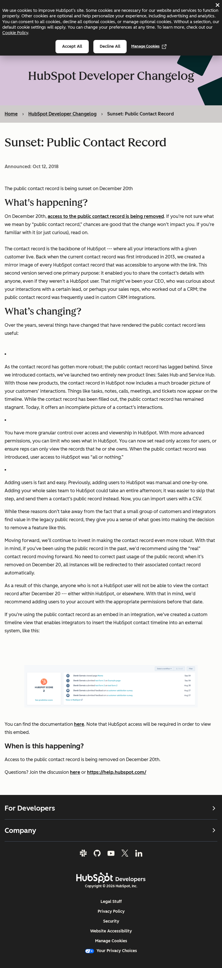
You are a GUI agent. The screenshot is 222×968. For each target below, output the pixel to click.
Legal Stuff (111, 901)
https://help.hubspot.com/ (116, 772)
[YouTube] (111, 853)
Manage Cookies (148, 46)
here (79, 724)
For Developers (111, 808)
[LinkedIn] (138, 853)
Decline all (110, 46)
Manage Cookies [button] (111, 940)
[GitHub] (97, 853)
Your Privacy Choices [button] (111, 950)
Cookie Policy (15, 32)
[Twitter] (125, 853)
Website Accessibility (111, 931)
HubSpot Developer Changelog (62, 114)
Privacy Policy (111, 911)
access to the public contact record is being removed (106, 216)
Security (111, 921)
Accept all (72, 46)
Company (111, 830)
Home (11, 114)
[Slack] (83, 853)
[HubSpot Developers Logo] (111, 877)
